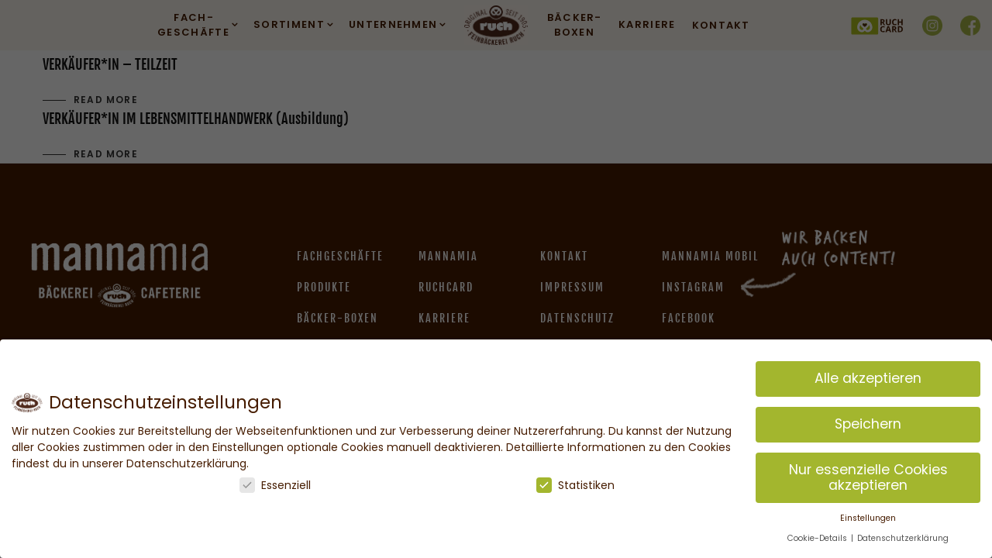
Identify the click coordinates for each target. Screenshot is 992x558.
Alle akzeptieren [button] (868, 378)
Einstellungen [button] (868, 518)
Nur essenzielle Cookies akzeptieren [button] (868, 477)
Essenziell (275, 485)
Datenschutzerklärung (903, 538)
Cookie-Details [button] (818, 538)
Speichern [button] (868, 424)
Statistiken (575, 485)
